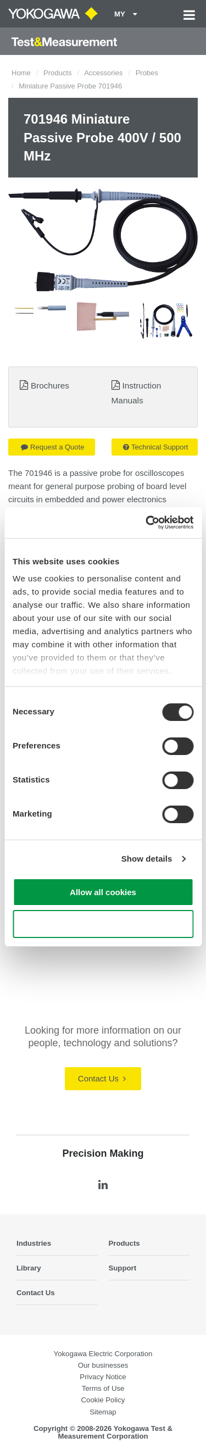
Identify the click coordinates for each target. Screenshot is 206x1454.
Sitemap (103, 1412)
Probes (147, 73)
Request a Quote (52, 447)
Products (57, 73)
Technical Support (155, 447)
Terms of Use (103, 1388)
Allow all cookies (103, 892)
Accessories (103, 73)
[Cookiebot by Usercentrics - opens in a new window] (146, 522)
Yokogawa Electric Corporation (103, 1354)
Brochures (50, 385)
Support (123, 1268)
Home (21, 73)
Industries (33, 1243)
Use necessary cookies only (103, 924)
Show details (146, 858)
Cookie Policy (103, 1400)
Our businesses (103, 1365)
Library (28, 1268)
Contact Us (102, 1078)
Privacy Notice (103, 1377)
